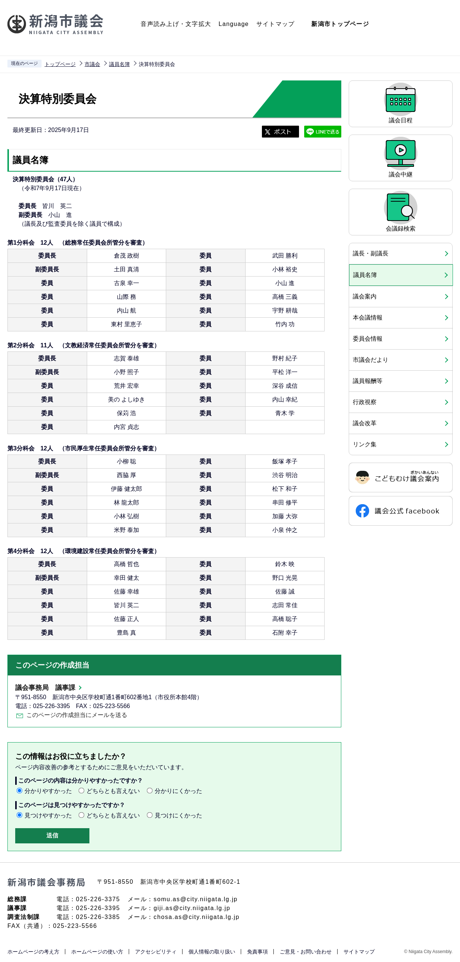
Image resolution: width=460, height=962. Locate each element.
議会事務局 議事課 (45, 687)
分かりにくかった (178, 791)
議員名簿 (119, 64)
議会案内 (365, 296)
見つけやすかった (48, 815)
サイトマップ (275, 24)
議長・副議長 (370, 253)
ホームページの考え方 (33, 952)
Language (233, 24)
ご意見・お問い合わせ (306, 952)
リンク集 (365, 444)
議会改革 (365, 423)
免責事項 (257, 952)
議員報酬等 (367, 381)
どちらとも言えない (113, 791)
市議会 (92, 64)
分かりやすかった (48, 791)
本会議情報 (367, 317)
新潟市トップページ (340, 24)
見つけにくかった (178, 815)
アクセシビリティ (156, 952)
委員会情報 (367, 338)
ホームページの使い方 (97, 952)
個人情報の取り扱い (211, 952)
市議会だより (370, 360)
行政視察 (365, 402)
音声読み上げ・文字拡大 (176, 24)
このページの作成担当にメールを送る (76, 715)
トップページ (60, 64)
